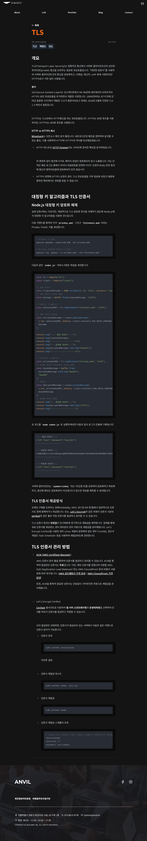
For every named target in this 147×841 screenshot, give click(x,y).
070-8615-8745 (70, 815)
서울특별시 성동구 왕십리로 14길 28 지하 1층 (37, 815)
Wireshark (37, 136)
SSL (51, 46)
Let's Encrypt (77, 511)
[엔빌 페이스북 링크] (122, 782)
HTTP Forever (60, 147)
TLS (35, 46)
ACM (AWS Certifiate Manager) (53, 554)
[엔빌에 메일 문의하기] (136, 7)
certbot (36, 515)
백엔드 (43, 46)
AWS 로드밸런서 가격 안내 (72, 573)
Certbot (40, 607)
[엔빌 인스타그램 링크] (130, 782)
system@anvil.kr (90, 815)
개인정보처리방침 (23, 798)
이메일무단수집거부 (41, 798)
